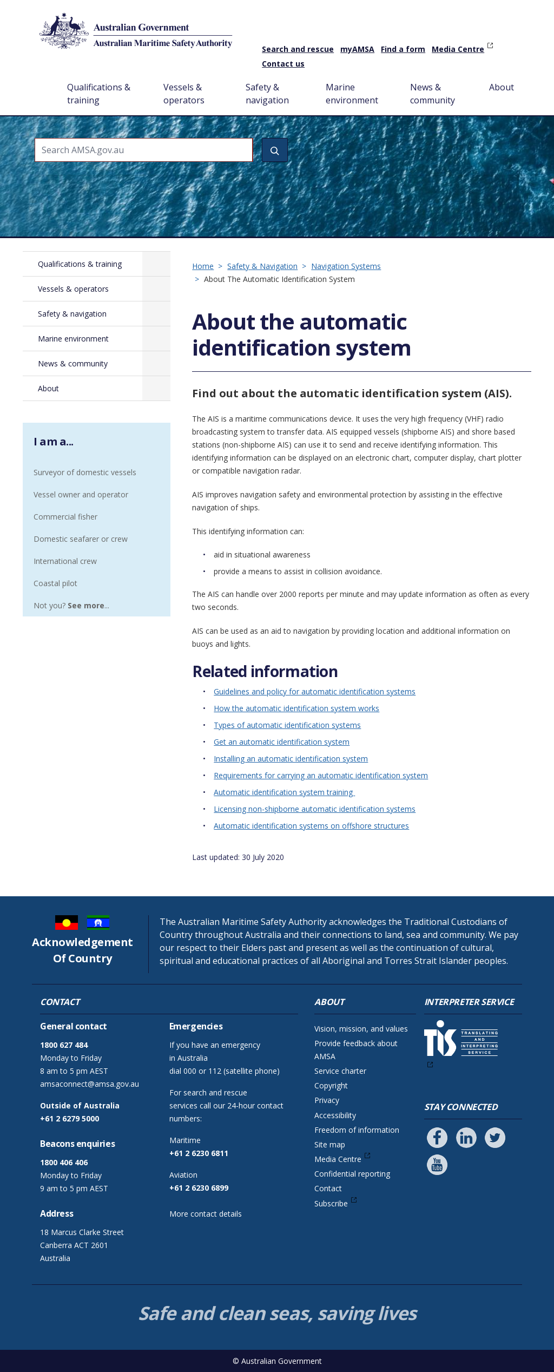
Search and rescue (298, 49)
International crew (65, 561)
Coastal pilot (55, 583)
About (501, 87)
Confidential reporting (352, 1174)
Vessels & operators (184, 93)
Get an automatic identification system (281, 742)
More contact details (205, 1214)
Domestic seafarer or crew (81, 539)
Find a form (403, 49)
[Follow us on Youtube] (437, 1164)
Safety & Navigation (262, 266)
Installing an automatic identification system (291, 758)
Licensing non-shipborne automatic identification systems (315, 809)
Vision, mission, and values (361, 1028)
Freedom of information (356, 1130)
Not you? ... (71, 605)
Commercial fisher (65, 516)
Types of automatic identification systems (287, 725)
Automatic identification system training (284, 792)
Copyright (331, 1085)
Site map (329, 1144)
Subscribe (331, 1203)
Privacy (326, 1100)
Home (44, 78)
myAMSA (357, 49)
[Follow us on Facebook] (437, 1137)
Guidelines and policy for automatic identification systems (315, 691)
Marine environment (352, 93)
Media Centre (458, 49)
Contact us (283, 63)
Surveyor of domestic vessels (85, 472)
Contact (328, 1188)
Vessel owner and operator (81, 494)
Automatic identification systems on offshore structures (311, 825)
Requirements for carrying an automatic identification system (321, 775)
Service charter (340, 1071)
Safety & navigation (267, 93)
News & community (432, 93)
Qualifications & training (98, 93)
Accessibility (335, 1115)
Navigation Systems (346, 266)
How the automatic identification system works (296, 708)
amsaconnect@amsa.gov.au (89, 1084)
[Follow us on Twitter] (495, 1137)
